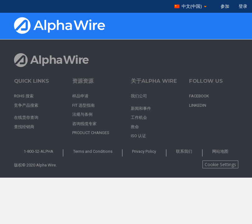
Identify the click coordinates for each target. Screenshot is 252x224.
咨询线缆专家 (84, 123)
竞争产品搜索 (26, 105)
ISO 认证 (138, 135)
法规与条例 (82, 114)
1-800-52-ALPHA (38, 151)
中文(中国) (192, 6)
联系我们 (184, 151)
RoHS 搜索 (24, 96)
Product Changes (90, 132)
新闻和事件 (141, 108)
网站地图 (220, 151)
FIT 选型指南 (83, 105)
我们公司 (139, 96)
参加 (225, 6)
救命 (135, 126)
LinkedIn (197, 105)
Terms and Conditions (92, 151)
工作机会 (139, 117)
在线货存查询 (26, 117)
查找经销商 (24, 126)
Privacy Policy (144, 151)
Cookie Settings (220, 164)
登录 (243, 6)
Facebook (199, 96)
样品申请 (80, 96)
